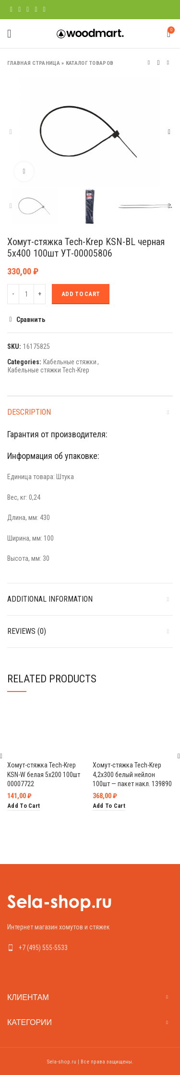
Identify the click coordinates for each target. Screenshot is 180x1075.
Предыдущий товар (149, 62)
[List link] (90, 947)
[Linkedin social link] (36, 9)
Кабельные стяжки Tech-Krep (48, 370)
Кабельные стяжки (69, 362)
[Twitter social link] (19, 9)
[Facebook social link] (11, 9)
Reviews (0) (26, 631)
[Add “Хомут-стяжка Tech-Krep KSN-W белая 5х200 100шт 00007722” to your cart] (23, 806)
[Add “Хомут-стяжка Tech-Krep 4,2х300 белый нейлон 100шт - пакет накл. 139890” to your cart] (109, 806)
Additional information (50, 599)
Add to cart (80, 293)
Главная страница (33, 63)
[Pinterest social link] (28, 9)
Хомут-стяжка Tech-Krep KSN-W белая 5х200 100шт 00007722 (43, 774)
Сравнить (30, 319)
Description (29, 412)
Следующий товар (168, 62)
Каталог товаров (90, 63)
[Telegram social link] (44, 9)
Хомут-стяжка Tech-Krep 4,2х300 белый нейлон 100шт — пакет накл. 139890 (132, 774)
